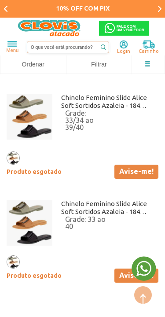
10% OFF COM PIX (83, 8)
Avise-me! (136, 171)
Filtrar (99, 64)
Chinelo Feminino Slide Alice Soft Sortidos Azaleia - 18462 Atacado (104, 102)
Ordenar (33, 64)
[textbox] (68, 47)
